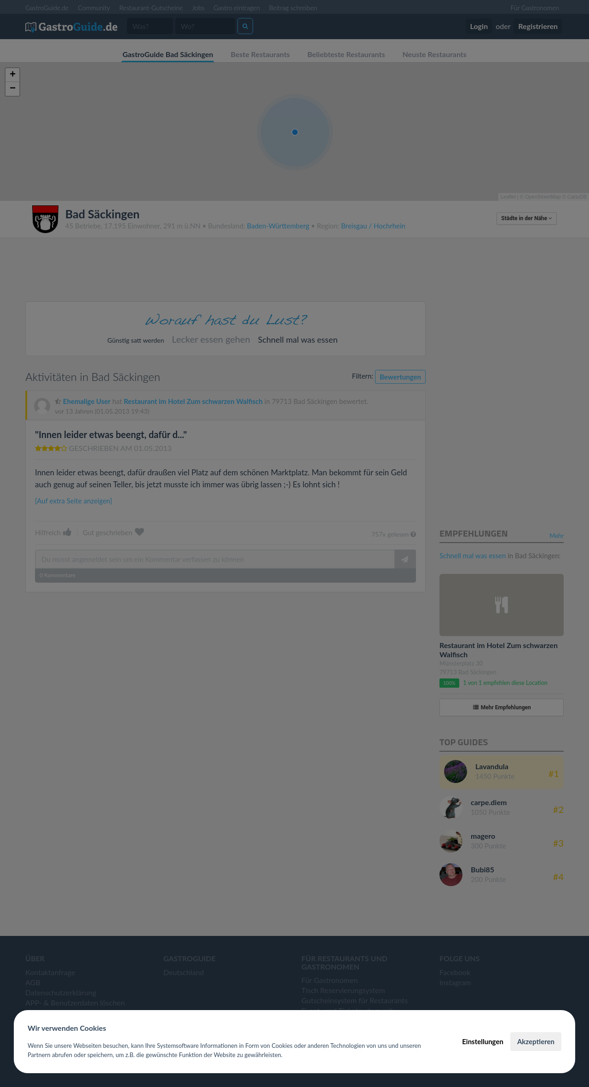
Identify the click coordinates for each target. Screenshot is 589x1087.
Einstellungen (482, 1041)
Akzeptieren (535, 1041)
